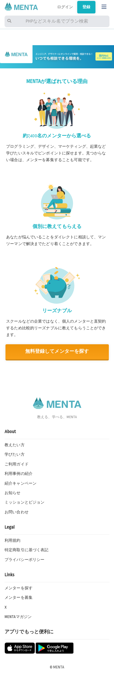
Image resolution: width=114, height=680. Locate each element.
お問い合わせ (17, 512)
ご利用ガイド (17, 464)
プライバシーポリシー (24, 560)
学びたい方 (15, 454)
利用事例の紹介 (19, 474)
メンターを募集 (19, 597)
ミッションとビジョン (24, 502)
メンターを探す (19, 588)
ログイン (65, 7)
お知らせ (13, 493)
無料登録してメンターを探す (57, 351)
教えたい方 (15, 445)
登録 (86, 7)
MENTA (58, 667)
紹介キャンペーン (20, 483)
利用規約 (13, 540)
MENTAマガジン (18, 617)
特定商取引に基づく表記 (26, 550)
